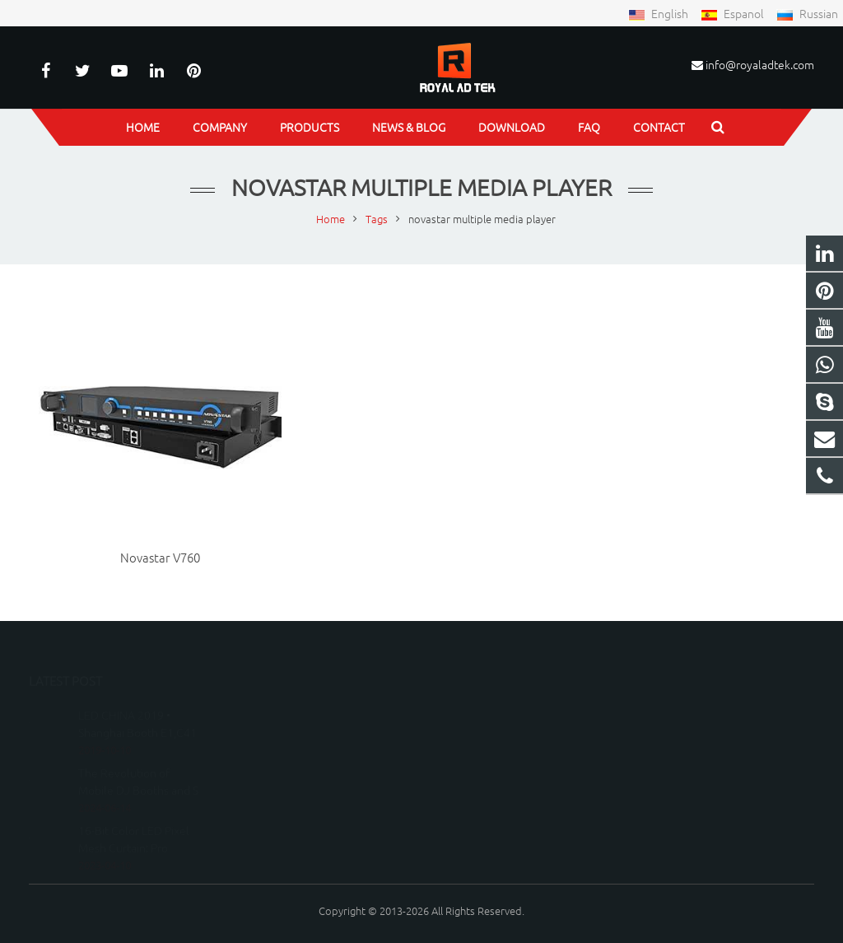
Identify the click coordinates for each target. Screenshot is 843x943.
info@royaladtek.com (760, 64)
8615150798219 (487, 710)
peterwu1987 (482, 782)
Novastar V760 (160, 557)
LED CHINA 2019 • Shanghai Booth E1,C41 (137, 700)
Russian (807, 13)
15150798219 (481, 734)
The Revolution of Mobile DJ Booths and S (138, 757)
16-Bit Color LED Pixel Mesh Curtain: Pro (133, 815)
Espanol (733, 13)
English (659, 13)
